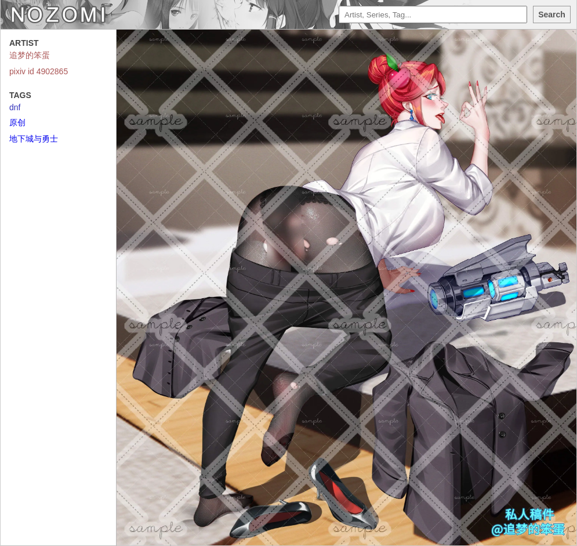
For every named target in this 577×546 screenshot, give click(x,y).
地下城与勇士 (33, 138)
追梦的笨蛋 (29, 55)
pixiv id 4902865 (38, 71)
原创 (17, 122)
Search (551, 14)
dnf (14, 107)
